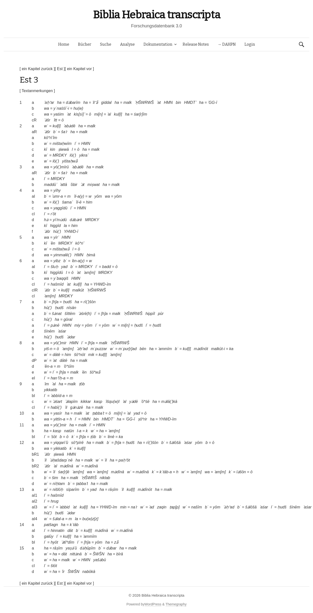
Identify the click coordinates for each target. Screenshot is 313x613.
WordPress (153, 604)
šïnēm (49, 331)
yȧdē (133, 401)
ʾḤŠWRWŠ (144, 102)
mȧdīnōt (201, 349)
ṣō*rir (142, 419)
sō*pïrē (77, 443)
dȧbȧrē (76, 220)
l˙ (76, 143)
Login (250, 44)
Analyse (127, 44)
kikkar (86, 401)
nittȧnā (76, 554)
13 (22, 489)
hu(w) (78, 108)
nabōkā (88, 572)
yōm (98, 196)
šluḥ (54, 267)
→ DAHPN (227, 44)
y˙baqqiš (61, 278)
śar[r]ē (63, 472)
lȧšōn (241, 472)
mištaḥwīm (62, 143)
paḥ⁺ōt (124, 460)
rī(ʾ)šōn (90, 302)
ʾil (66, 407)
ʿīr (63, 572)
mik (91, 355)
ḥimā (90, 255)
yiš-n (48, 349)
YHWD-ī (71, 231)
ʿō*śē (145, 401)
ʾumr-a (57, 196)
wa (46, 108)
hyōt (54, 542)
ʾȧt (82, 185)
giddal (106, 102)
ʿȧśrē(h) (84, 314)
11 (22, 425)
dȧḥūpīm (87, 548)
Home (63, 44)
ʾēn (52, 243)
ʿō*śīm (68, 366)
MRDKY (60, 155)
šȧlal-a (58, 519)
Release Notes (196, 44)
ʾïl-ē (78, 202)
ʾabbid (64, 507)
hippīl (150, 314)
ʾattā (63, 185)
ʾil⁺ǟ (95, 102)
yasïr (58, 413)
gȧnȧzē (76, 407)
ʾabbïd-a (58, 396)
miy (77, 325)
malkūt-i (218, 349)
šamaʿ (67, 202)
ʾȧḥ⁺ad (82, 349)
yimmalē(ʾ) (62, 255)
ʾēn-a (48, 366)
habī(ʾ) (56, 407)
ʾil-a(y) (79, 196)
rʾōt (53, 214)
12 (22, 443)
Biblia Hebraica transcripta (156, 15)
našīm (196, 507)
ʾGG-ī (212, 102)
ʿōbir (74, 185)
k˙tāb (74, 525)
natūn (69, 431)
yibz (57, 261)
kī (45, 149)
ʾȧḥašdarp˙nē (61, 460)
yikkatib (50, 390)
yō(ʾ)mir (60, 343)
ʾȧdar (71, 337)
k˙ (73, 437)
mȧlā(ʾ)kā (169, 401)
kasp (98, 401)
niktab (105, 478)
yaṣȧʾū (71, 548)
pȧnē (55, 325)
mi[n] (98, 114)
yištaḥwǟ (70, 161)
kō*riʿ (79, 243)
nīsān (71, 308)
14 (22, 525)
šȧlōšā (174, 443)
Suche (105, 44)
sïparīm (72, 489)
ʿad (151, 507)
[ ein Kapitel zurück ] (37, 69)
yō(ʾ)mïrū (61, 167)
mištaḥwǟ (61, 249)
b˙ (55, 132)
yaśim (59, 114)
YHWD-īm (102, 284)
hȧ (46, 220)
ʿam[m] (89, 272)
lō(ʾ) (73, 155)
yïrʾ (56, 237)
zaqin (161, 507)
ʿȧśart (57, 401)
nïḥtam (59, 484)
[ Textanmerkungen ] (37, 91)
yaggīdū (60, 208)
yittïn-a (59, 419)
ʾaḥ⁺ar (49, 102)
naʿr (134, 507)
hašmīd (57, 284)
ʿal (109, 114)
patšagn (51, 525)
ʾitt (55, 120)
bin (178, 102)
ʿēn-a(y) (78, 261)
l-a (79, 431)
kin (52, 149)
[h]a (55, 302)
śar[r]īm (140, 114)
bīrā (119, 554)
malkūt (78, 290)
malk (127, 102)
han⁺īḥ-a (58, 378)
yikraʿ (83, 155)
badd (106, 267)
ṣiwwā (63, 149)
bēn (143, 349)
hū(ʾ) (57, 231)
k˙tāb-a (166, 472)
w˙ (46, 126)
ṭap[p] (174, 507)
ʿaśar (62, 331)
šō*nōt (79, 355)
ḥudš (67, 302)
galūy (48, 536)
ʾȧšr (47, 120)
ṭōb (82, 384)
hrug (54, 501)
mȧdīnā (66, 466)
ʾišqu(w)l (112, 401)
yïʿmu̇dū (60, 220)
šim (55, 478)
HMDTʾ (190, 102)
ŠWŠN (98, 554)
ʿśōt (53, 437)
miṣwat (94, 185)
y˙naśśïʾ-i (61, 108)
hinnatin (57, 530)
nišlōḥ (58, 489)
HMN (168, 102)
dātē (56, 355)
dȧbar (111, 548)
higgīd (55, 226)
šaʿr (64, 132)
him (89, 202)
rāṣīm (113, 489)
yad (64, 267)
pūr (161, 314)
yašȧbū (99, 560)
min (123, 507)
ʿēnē (110, 437)
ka (231, 349)
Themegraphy (176, 604)
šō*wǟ (95, 372)
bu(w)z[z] (90, 519)
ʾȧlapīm (71, 401)
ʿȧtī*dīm (67, 542)
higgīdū (56, 272)
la (65, 226)
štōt (54, 566)
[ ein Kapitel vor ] (79, 69)
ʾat (159, 102)
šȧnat (56, 314)
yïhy (57, 190)
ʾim (46, 384)
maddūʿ (50, 185)
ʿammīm (165, 349)
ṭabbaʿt (98, 413)
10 (22, 413)
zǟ (116, 542)
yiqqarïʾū (61, 443)
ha (59, 102)
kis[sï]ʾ (79, 114)
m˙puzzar (99, 349)
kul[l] (118, 114)
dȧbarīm (73, 102)
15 (22, 548)
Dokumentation (158, 44)
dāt (70, 530)
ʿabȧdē (69, 126)
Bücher (84, 44)
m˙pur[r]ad (128, 349)
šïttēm (70, 314)
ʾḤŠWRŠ (89, 478)
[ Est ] (60, 69)
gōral (68, 319)
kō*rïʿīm (50, 138)
